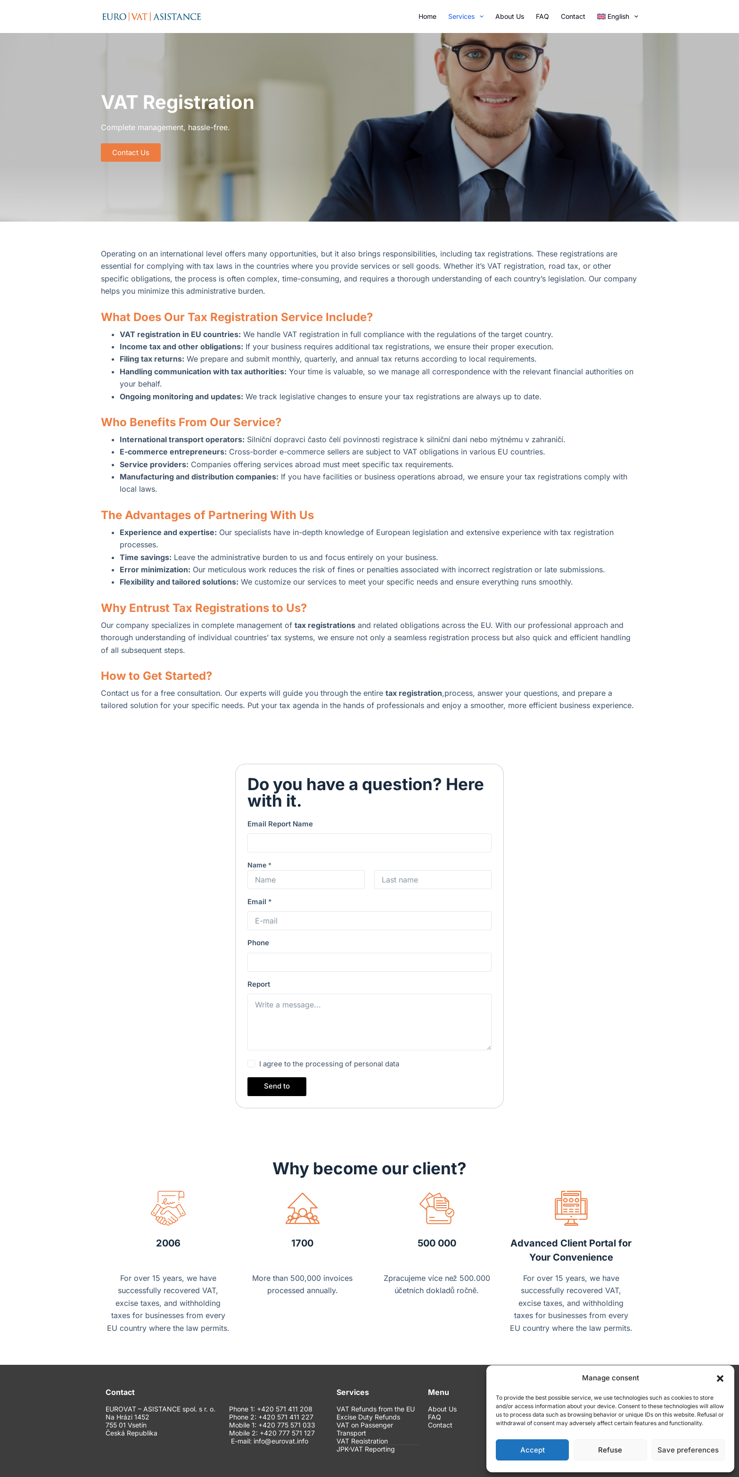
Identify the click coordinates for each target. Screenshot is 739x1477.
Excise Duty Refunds (368, 1417)
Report (258, 984)
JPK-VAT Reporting (366, 1449)
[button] (720, 1378)
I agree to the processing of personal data (329, 1063)
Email (259, 901)
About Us (509, 16)
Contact (573, 16)
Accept (532, 1449)
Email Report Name (280, 823)
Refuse (610, 1449)
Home (427, 16)
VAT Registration (362, 1441)
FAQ (542, 16)
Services (467, 16)
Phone (258, 942)
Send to (277, 1085)
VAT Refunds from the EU (376, 1409)
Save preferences (688, 1449)
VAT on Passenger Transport (365, 1429)
